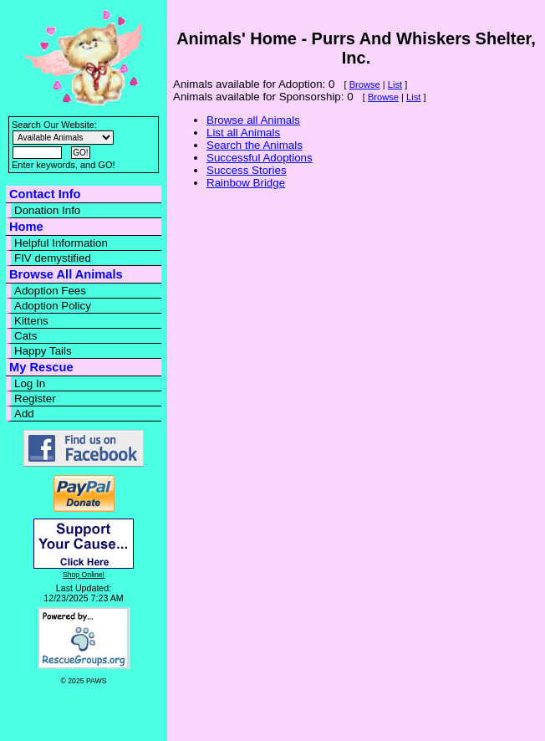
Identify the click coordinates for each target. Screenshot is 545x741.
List (395, 84)
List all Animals (243, 132)
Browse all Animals (253, 120)
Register (35, 398)
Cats (25, 336)
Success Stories (246, 170)
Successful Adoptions (259, 157)
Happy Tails (43, 351)
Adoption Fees (50, 290)
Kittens (31, 320)
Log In (29, 383)
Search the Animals (254, 145)
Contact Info (44, 194)
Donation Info (47, 210)
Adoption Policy (52, 305)
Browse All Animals (66, 274)
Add (24, 413)
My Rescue (41, 367)
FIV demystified (52, 258)
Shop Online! (83, 574)
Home (26, 226)
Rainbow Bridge (245, 182)
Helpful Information (61, 243)
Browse (364, 84)
